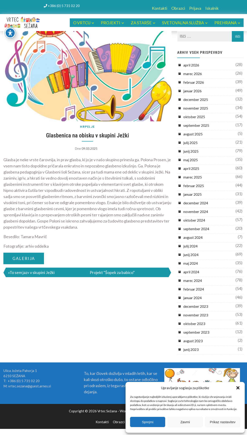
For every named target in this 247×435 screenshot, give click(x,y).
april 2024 (191, 272)
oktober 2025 (194, 117)
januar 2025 (192, 194)
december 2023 (195, 306)
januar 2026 (192, 91)
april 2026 (191, 65)
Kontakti (159, 8)
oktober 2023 (194, 323)
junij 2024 (191, 254)
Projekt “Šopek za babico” (112, 272)
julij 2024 (190, 246)
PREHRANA (225, 22)
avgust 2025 (193, 134)
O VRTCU (81, 22)
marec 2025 (192, 177)
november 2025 (195, 108)
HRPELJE (87, 127)
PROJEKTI (110, 22)
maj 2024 (190, 263)
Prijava (195, 8)
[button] (238, 388)
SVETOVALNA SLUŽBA (183, 22)
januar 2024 (192, 298)
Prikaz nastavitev (222, 422)
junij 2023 (191, 349)
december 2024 (195, 203)
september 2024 (196, 229)
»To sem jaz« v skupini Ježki (31, 272)
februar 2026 (193, 82)
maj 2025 (190, 160)
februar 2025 (193, 185)
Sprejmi (147, 422)
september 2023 (196, 332)
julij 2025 (190, 142)
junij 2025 (191, 151)
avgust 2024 (193, 237)
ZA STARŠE (141, 22)
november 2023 (195, 315)
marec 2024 (192, 280)
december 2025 (195, 99)
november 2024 (195, 211)
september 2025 (196, 125)
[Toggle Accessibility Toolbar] (10, 32)
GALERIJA (23, 258)
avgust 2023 (193, 341)
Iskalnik (212, 8)
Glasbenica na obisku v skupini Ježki (87, 135)
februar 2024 (193, 289)
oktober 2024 (194, 220)
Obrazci (178, 8)
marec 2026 (192, 73)
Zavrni (185, 422)
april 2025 (191, 168)
